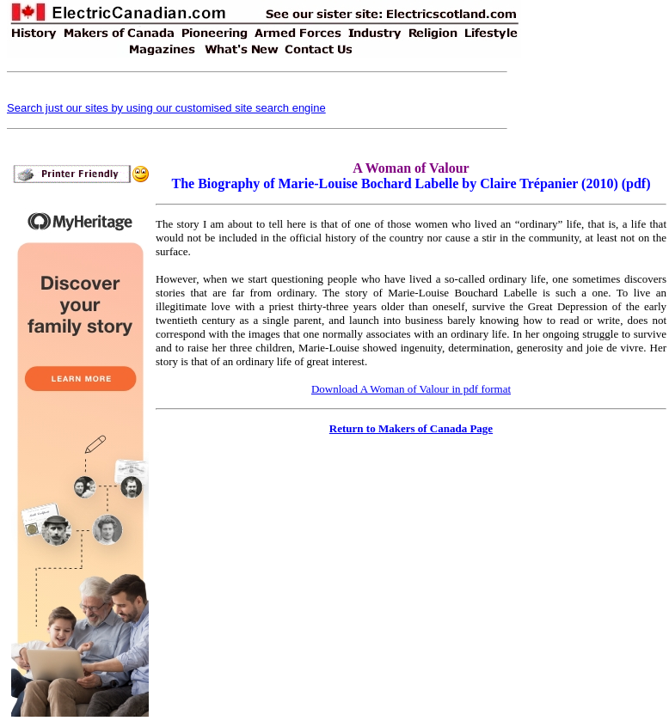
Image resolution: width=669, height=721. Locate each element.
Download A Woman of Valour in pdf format (411, 388)
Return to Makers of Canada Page (411, 428)
